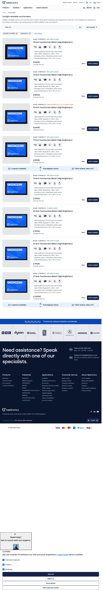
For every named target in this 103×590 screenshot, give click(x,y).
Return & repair (67, 385)
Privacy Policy (86, 390)
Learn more (62, 555)
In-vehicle (45, 383)
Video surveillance (48, 398)
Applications (27, 7)
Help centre (66, 378)
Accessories (6, 383)
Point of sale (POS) (48, 390)
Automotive (26, 393)
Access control (47, 400)
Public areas (46, 388)
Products (5, 7)
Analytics (7, 564)
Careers (84, 385)
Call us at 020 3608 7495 (82, 348)
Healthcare (26, 400)
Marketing (7, 569)
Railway (25, 395)
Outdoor (45, 378)
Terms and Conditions (89, 388)
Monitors (5, 378)
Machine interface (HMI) (50, 385)
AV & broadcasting (28, 397)
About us (75, 2)
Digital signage (47, 393)
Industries (16, 7)
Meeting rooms (47, 395)
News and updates (88, 380)
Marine (24, 385)
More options (50, 583)
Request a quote (67, 2)
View (83, 63)
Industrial (25, 378)
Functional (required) (11, 560)
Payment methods (68, 383)
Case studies (86, 378)
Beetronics (6, 409)
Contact (81, 2)
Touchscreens (7, 380)
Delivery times (66, 380)
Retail (24, 388)
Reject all (50, 578)
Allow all (51, 574)
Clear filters (38, 33)
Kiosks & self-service (49, 380)
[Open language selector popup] (89, 2)
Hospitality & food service (31, 390)
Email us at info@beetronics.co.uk (85, 355)
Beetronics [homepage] (10, 2)
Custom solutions (42, 7)
